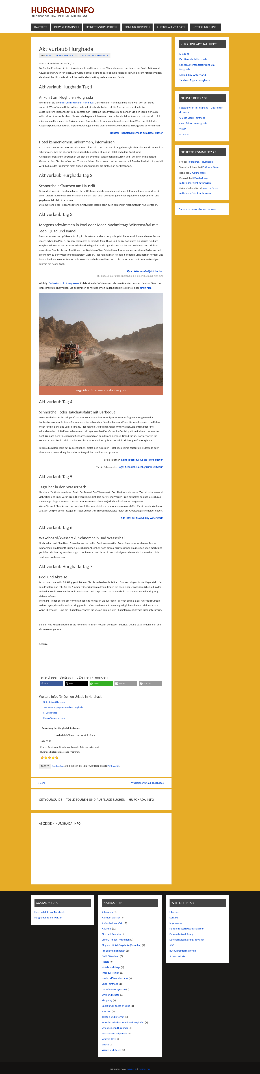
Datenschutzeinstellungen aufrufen (198, 209)
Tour (62, 766)
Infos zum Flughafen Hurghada (77, 102)
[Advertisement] (101, 655)
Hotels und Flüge (111, 967)
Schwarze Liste (177, 956)
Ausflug (55, 766)
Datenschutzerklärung (182, 934)
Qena (43, 783)
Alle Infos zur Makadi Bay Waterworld (142, 518)
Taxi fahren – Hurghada (200, 161)
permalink (113, 766)
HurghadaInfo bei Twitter (48, 917)
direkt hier (145, 287)
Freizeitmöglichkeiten (113, 950)
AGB (172, 945)
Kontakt (174, 917)
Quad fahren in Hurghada (193, 123)
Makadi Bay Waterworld (192, 75)
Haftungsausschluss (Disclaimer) (187, 928)
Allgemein (107, 912)
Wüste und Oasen (112, 1050)
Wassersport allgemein (114, 1033)
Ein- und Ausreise (111, 934)
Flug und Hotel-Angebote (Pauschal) (121, 945)
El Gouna (184, 53)
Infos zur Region (111, 973)
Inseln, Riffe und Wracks (115, 978)
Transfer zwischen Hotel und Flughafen (123, 1022)
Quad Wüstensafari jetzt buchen (145, 271)
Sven (48, 55)
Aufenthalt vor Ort (112, 923)
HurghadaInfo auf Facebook (49, 912)
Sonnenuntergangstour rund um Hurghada (63, 707)
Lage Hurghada (110, 984)
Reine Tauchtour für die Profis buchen (142, 459)
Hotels (105, 961)
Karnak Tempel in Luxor (54, 718)
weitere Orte (109, 1039)
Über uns (174, 912)
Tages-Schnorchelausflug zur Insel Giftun (140, 467)
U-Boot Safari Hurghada (54, 702)
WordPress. (144, 1069)
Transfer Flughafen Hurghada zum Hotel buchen (136, 133)
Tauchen (106, 1011)
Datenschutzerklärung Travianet (187, 939)
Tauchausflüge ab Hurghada (194, 80)
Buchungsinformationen (183, 950)
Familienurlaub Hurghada (193, 59)
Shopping (107, 1000)
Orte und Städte (111, 995)
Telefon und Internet (113, 1017)
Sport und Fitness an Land (116, 1006)
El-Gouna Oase (50, 712)
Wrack (105, 1044)
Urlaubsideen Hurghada (95, 55)
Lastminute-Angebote (114, 989)
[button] (51, 683)
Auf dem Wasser (111, 917)
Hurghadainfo (62, 10)
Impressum (176, 923)
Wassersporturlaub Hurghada (146, 783)
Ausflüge (107, 928)
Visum (182, 128)
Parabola (131, 1069)
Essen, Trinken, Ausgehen (116, 939)
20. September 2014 (66, 55)
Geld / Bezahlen (110, 956)
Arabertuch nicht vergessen (64, 283)
